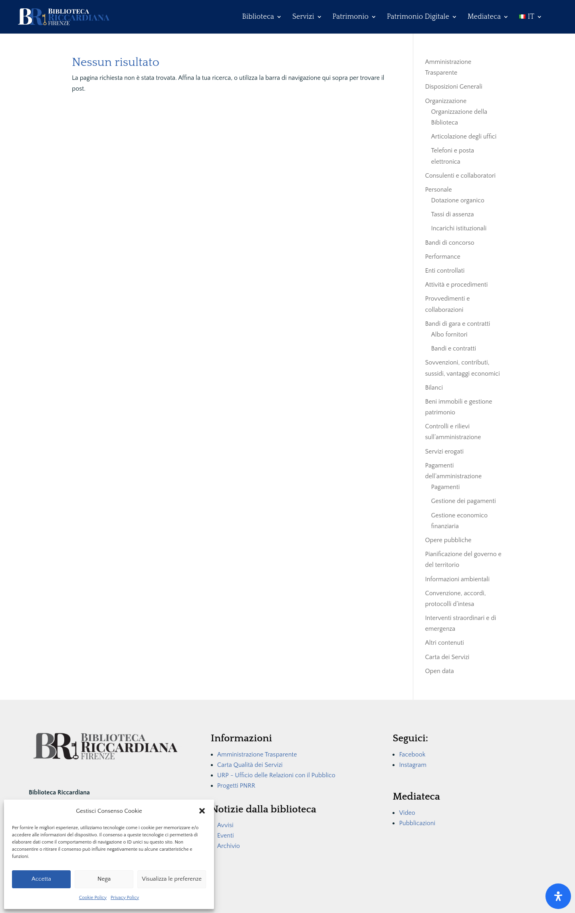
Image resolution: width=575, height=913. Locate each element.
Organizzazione (446, 101)
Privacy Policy (125, 897)
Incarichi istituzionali (459, 228)
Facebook (412, 754)
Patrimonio (351, 17)
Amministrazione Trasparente (257, 754)
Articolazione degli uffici (464, 136)
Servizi (303, 17)
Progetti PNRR (236, 785)
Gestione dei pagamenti (463, 501)
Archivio (228, 846)
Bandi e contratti (453, 348)
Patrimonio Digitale (418, 17)
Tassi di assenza (452, 214)
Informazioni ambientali (457, 579)
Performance (442, 256)
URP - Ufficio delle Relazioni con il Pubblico (276, 775)
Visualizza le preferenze (172, 878)
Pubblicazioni (417, 823)
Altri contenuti (444, 642)
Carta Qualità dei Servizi (250, 764)
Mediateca (484, 17)
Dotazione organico (457, 200)
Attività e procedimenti (456, 284)
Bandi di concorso (449, 242)
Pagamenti (445, 487)
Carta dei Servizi (447, 657)
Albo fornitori (449, 334)
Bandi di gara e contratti (457, 323)
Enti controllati (445, 270)
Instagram (412, 764)
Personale (438, 189)
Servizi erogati (444, 451)
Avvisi (225, 825)
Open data (439, 671)
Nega (104, 878)
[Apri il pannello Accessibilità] (558, 896)
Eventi (225, 835)
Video (407, 812)
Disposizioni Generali (453, 86)
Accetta (41, 878)
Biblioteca (258, 17)
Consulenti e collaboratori (460, 175)
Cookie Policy (93, 897)
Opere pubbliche (448, 540)
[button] (202, 811)
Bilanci (434, 387)
